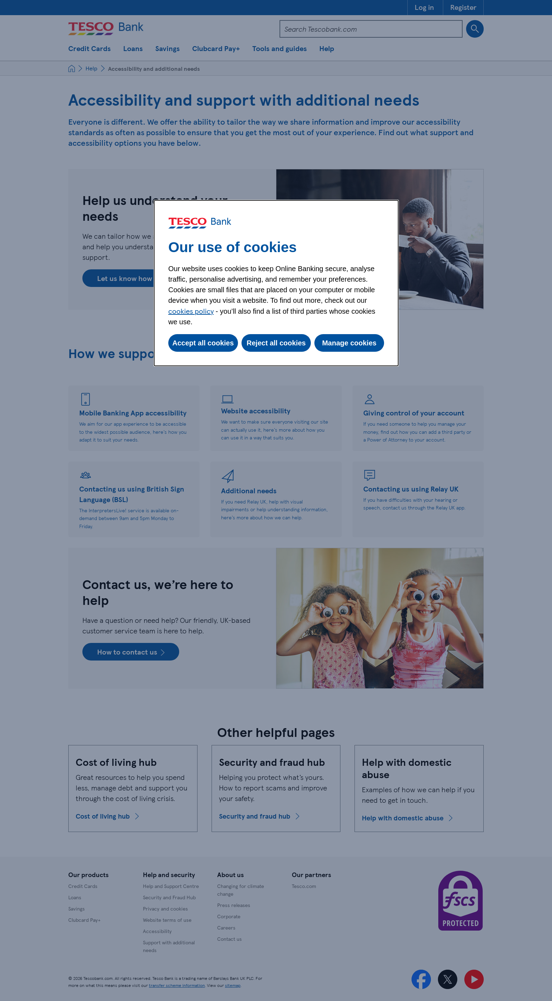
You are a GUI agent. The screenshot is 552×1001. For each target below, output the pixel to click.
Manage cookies (349, 343)
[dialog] (276, 283)
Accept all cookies (203, 343)
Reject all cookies (276, 343)
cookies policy (191, 311)
